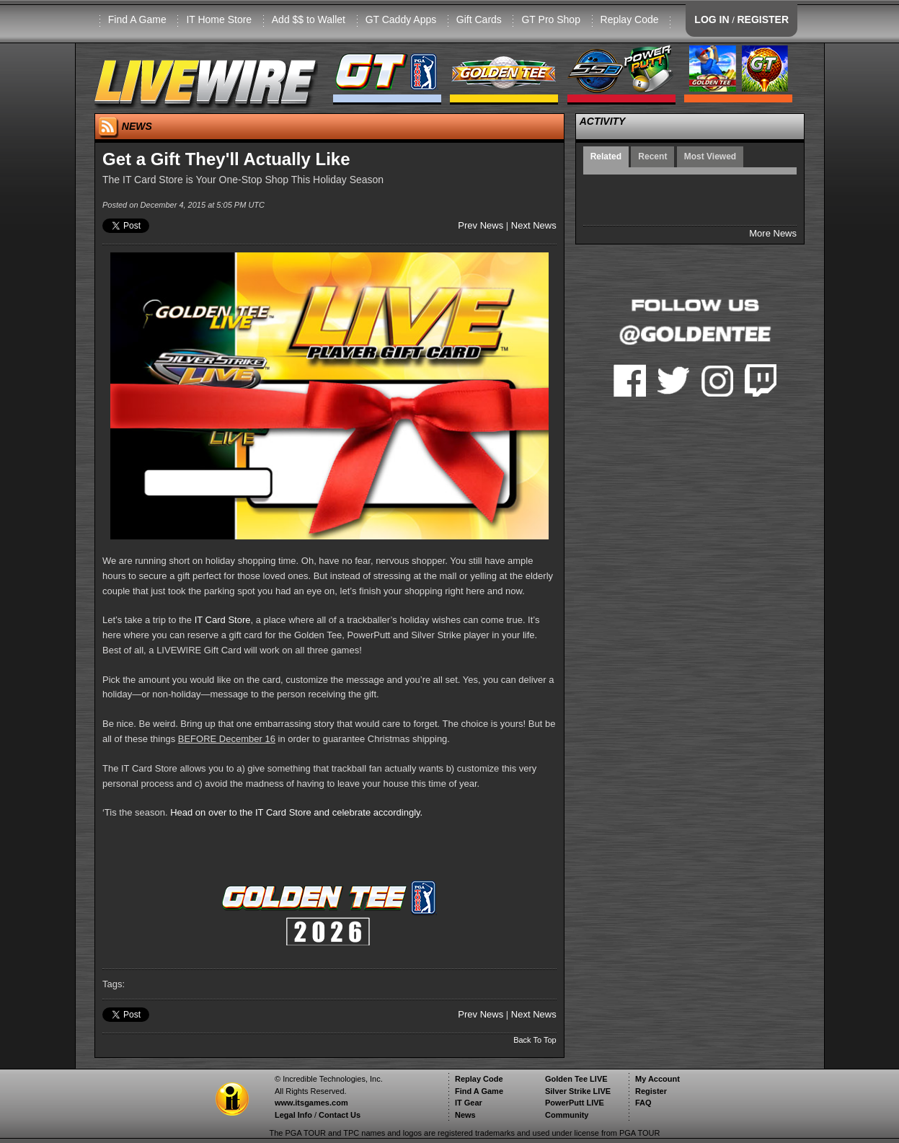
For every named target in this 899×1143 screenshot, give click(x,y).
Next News (534, 225)
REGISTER (763, 19)
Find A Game (137, 19)
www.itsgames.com (311, 1102)
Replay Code (630, 19)
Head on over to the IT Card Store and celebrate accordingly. (296, 812)
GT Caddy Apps (401, 19)
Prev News (480, 225)
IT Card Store (223, 619)
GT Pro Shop (550, 19)
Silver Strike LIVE (578, 1091)
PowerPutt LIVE (574, 1102)
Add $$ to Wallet (308, 19)
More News (773, 233)
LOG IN (711, 19)
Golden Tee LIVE (576, 1078)
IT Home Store (219, 19)
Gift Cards (479, 19)
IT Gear (468, 1102)
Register (651, 1091)
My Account (657, 1078)
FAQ (643, 1102)
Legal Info (293, 1115)
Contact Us (339, 1115)
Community (567, 1115)
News (465, 1115)
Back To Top (535, 1040)
